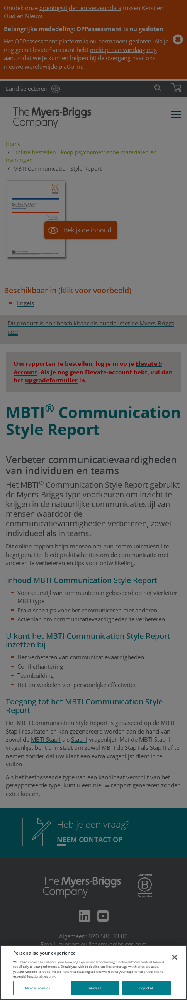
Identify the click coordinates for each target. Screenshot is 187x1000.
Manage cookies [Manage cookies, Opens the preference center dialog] (37, 988)
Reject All (146, 988)
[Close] (174, 957)
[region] (93, 972)
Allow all (95, 988)
